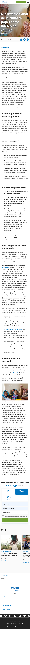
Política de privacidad (15, 621)
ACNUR (3, 575)
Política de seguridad (11, 623)
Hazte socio (15, 520)
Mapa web (8, 626)
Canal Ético (21, 623)
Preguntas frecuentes (18, 626)
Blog (7, 575)
